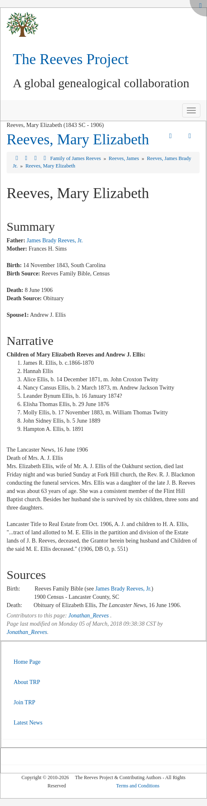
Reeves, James (124, 158)
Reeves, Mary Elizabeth (78, 139)
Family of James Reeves (76, 158)
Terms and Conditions (137, 786)
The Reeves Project (70, 59)
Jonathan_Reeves (88, 615)
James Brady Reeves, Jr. (55, 240)
